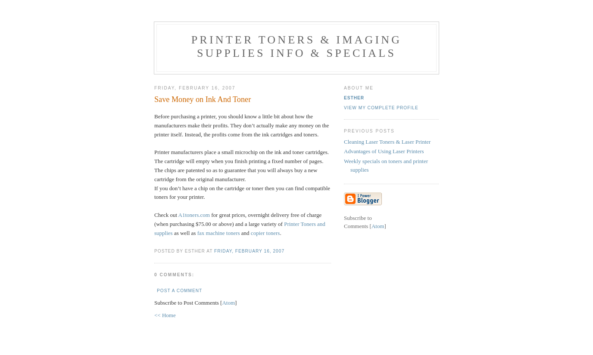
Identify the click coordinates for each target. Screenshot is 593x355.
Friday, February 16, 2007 (249, 251)
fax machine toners (218, 233)
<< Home (165, 315)
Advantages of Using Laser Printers (384, 151)
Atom (228, 302)
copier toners (265, 233)
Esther (354, 98)
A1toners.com (194, 215)
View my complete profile (381, 107)
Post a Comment (179, 290)
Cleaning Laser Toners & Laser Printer (387, 142)
